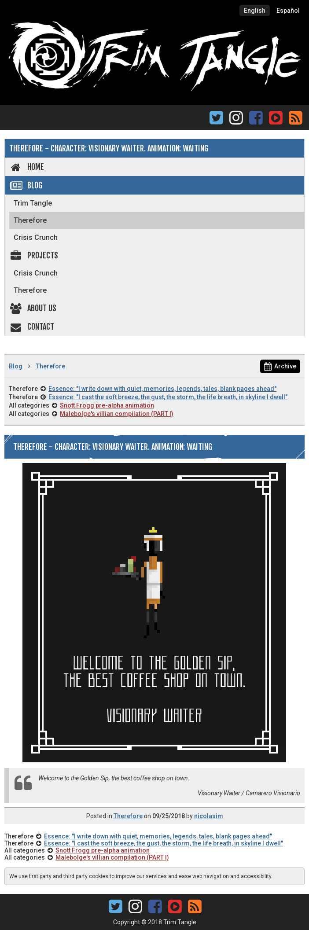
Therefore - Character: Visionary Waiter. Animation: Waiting (108, 148)
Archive (280, 366)
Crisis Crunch (36, 237)
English (254, 10)
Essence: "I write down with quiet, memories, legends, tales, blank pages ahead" (162, 388)
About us (32, 308)
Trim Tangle (33, 203)
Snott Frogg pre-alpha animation (107, 405)
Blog (25, 185)
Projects (33, 255)
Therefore (30, 220)
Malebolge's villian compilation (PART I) (116, 413)
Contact (31, 326)
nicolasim (208, 816)
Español (288, 10)
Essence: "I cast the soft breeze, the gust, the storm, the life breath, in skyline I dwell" (167, 397)
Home (26, 167)
